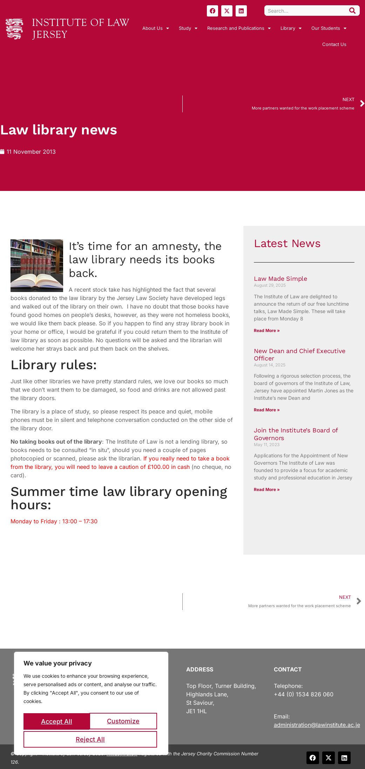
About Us (155, 28)
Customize (57, 722)
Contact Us (334, 44)
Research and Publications (239, 28)
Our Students (328, 28)
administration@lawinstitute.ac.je (317, 724)
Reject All (124, 722)
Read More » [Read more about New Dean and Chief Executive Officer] (267, 409)
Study (188, 28)
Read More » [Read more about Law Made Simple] (267, 330)
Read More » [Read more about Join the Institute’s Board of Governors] (267, 489)
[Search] (352, 10)
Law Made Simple (280, 278)
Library (291, 28)
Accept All (91, 739)
